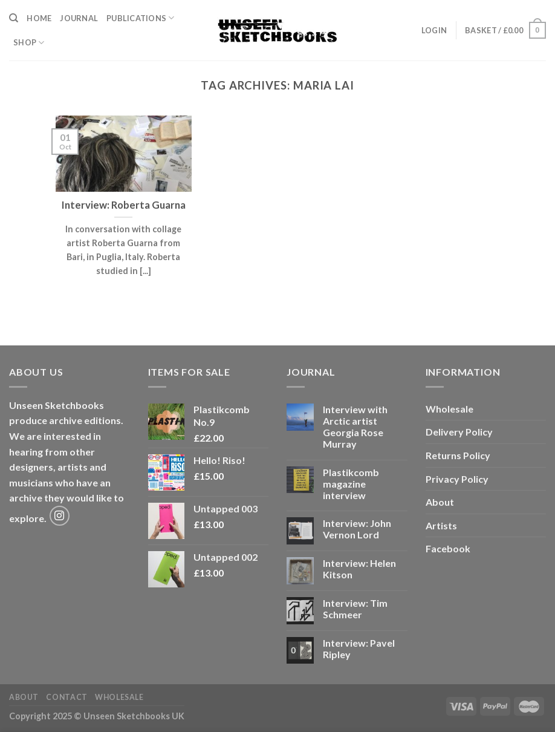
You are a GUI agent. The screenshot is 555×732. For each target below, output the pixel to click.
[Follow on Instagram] (60, 516)
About (440, 502)
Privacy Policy (457, 479)
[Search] (13, 18)
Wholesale (449, 408)
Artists (441, 525)
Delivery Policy (459, 431)
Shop (28, 42)
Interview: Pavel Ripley (359, 648)
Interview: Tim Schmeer (355, 608)
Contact (66, 697)
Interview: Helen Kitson (359, 568)
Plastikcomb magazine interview (351, 483)
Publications (140, 18)
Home (39, 18)
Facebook (448, 548)
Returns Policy (458, 455)
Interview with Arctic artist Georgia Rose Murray (355, 427)
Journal (79, 18)
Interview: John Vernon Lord (357, 528)
